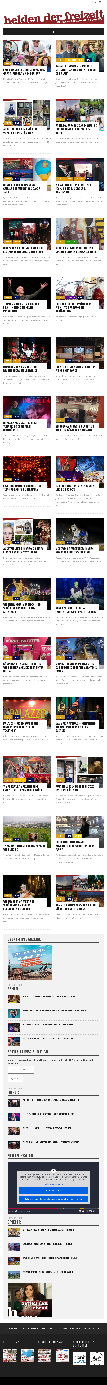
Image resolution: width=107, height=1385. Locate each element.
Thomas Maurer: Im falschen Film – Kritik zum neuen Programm (21, 307)
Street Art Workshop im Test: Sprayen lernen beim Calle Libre (76, 250)
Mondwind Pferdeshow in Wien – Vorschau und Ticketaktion (76, 550)
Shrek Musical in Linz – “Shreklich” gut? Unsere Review (76, 610)
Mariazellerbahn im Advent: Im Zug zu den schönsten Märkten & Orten (76, 667)
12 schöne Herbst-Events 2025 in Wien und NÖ (24, 847)
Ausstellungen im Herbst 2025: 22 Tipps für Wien (75, 788)
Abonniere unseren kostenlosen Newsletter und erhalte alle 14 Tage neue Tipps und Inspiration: (50, 1062)
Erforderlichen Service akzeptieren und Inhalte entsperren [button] (53, 1199)
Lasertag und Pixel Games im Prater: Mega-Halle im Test (47, 1243)
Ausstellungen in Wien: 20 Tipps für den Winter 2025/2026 (23, 550)
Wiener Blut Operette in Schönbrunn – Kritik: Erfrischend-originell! (18, 905)
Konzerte (80, 179)
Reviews (78, 836)
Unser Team (49, 1328)
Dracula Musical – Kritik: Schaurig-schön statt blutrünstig (20, 426)
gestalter (71, 242)
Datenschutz (91, 1328)
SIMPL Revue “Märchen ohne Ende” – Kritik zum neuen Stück (23, 788)
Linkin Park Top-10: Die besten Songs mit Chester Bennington (50, 1114)
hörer (69, 179)
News (17, 64)
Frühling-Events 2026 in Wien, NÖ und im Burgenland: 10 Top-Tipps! (76, 129)
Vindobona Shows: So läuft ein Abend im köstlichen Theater (75, 428)
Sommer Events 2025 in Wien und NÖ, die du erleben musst (76, 907)
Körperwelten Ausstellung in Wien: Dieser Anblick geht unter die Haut (23, 667)
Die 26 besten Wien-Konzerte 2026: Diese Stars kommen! (47, 1128)
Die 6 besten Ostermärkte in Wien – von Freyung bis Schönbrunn (73, 307)
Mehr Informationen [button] (53, 1184)
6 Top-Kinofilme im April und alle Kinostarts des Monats (48, 1024)
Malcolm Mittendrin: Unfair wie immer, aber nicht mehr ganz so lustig (54, 1010)
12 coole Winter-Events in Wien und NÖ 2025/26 (75, 487)
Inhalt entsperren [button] (53, 1190)
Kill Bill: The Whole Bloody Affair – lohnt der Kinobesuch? (49, 996)
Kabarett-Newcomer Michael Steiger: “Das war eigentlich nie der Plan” (76, 69)
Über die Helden (29, 1328)
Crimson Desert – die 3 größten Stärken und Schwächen (48, 1272)
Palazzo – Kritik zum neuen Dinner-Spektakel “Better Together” (20, 727)
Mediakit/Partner (69, 1328)
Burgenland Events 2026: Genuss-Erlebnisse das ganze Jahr (21, 188)
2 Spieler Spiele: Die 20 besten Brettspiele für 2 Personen (48, 1229)
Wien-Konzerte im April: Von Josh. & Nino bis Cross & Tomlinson (73, 188)
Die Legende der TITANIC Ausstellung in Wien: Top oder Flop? (75, 845)
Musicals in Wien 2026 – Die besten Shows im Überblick (20, 369)
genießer (71, 298)
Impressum (11, 1328)
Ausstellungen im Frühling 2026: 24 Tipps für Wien (20, 131)
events (8, 64)
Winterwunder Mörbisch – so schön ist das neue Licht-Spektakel (22, 608)
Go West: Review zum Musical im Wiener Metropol (75, 369)
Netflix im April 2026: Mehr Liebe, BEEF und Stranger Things (49, 1038)
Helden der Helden (74, 60)
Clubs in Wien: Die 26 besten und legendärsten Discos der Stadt (23, 250)
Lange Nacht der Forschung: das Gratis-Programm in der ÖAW (24, 71)
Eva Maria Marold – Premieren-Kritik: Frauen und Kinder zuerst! (76, 727)
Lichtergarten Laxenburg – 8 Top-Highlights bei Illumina (22, 487)
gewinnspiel (20, 780)
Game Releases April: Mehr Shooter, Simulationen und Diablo (50, 1258)
